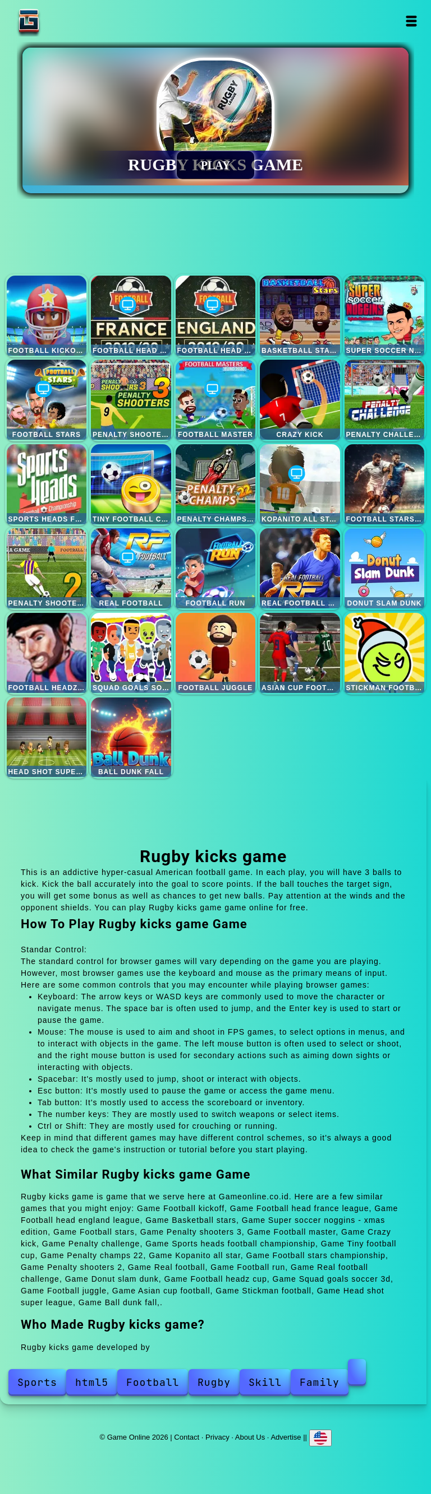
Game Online (64, 21)
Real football (131, 568)
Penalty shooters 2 (47, 568)
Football (152, 1382)
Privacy (217, 1437)
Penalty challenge (385, 400)
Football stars (47, 400)
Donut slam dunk (385, 568)
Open (412, 21)
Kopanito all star (300, 484)
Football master (216, 400)
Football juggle (216, 653)
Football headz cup (47, 653)
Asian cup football (300, 653)
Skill (265, 1382)
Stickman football (385, 653)
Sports (37, 1382)
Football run (216, 568)
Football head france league (131, 316)
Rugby (214, 1382)
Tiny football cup (131, 484)
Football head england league (216, 316)
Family (320, 1382)
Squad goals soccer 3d (131, 653)
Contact (186, 1437)
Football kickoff (47, 316)
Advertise (285, 1437)
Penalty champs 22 (216, 484)
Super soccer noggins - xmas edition (385, 316)
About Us (250, 1437)
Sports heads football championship (47, 484)
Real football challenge (300, 568)
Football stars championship (385, 484)
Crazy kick (300, 400)
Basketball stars (300, 316)
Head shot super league (47, 737)
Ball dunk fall (131, 737)
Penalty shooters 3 (131, 400)
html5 (91, 1382)
